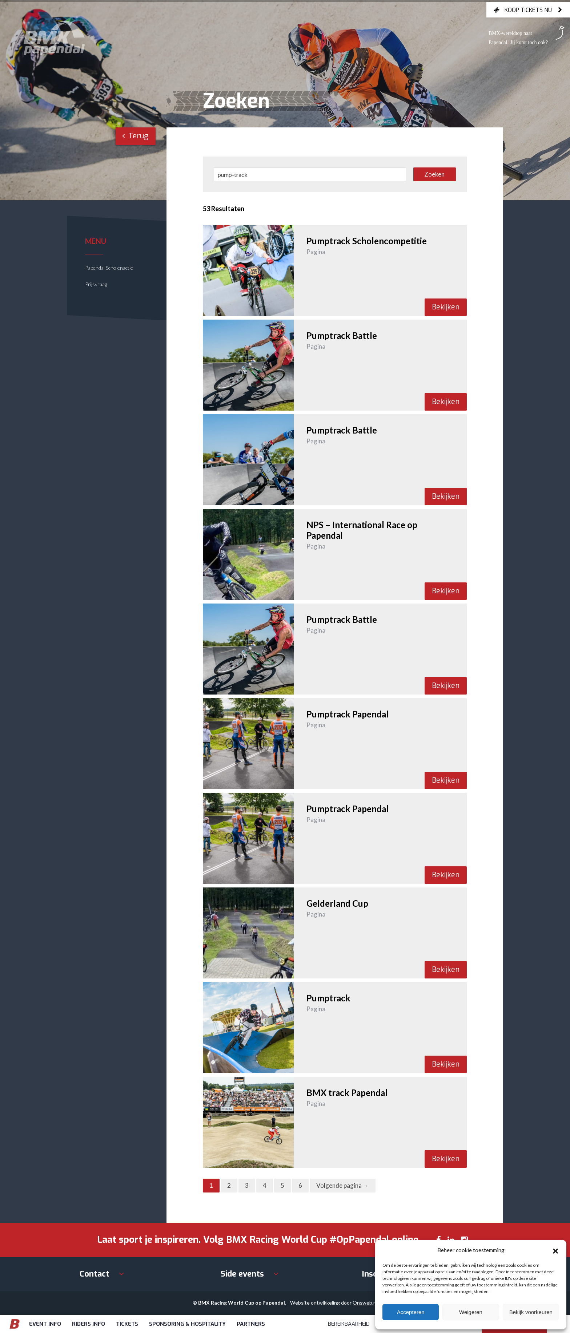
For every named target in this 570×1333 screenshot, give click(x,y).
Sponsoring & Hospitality (187, 1324)
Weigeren (470, 1312)
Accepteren (411, 1312)
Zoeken (434, 174)
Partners (251, 1324)
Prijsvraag (96, 284)
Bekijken (445, 307)
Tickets (127, 1324)
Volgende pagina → (342, 1185)
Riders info (88, 1324)
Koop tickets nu (528, 9)
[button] (555, 1250)
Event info (45, 1324)
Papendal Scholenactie (109, 268)
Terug (135, 136)
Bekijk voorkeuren (531, 1312)
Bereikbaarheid (349, 1324)
